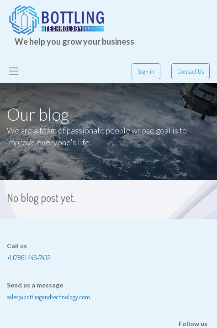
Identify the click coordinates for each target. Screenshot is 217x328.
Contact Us (190, 71)
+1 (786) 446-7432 (28, 257)
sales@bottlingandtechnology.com (48, 297)
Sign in (146, 71)
